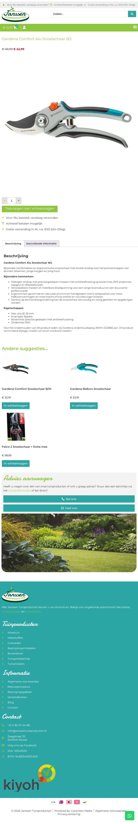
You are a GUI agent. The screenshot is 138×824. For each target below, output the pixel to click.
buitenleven (32, 611)
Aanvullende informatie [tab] (41, 243)
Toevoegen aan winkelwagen (29, 208)
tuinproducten (11, 611)
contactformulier (19, 490)
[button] (135, 27)
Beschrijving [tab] (13, 243)
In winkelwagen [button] (16, 405)
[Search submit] (132, 14)
